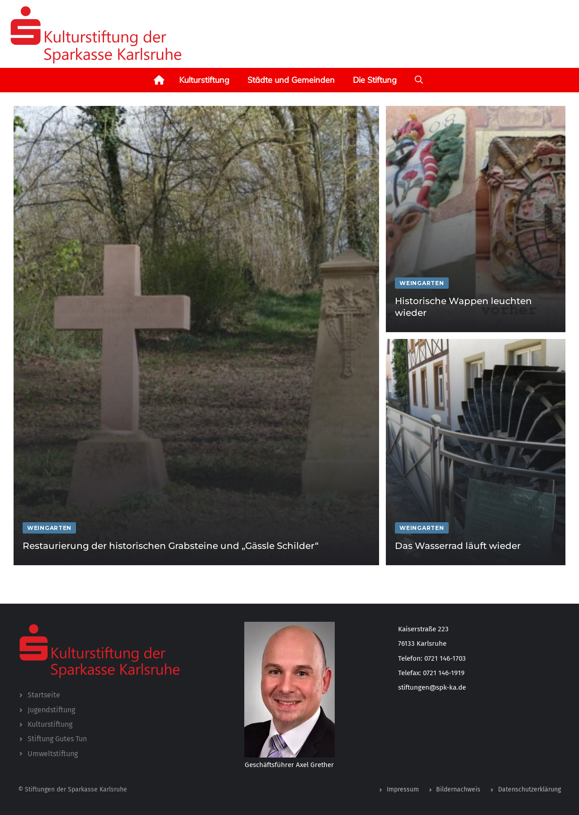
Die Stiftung (375, 80)
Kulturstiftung (204, 80)
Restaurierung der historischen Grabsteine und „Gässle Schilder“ (170, 545)
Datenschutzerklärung (529, 789)
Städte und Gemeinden (291, 80)
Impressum (403, 789)
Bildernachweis (458, 789)
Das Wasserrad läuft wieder (458, 545)
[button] (419, 80)
